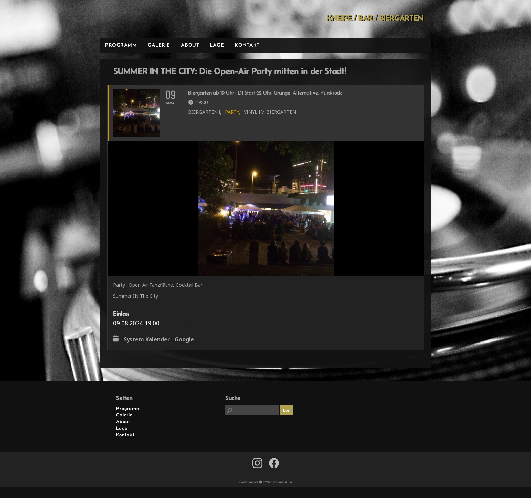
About (190, 45)
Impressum (282, 482)
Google (184, 340)
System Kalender (147, 340)
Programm (121, 45)
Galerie (159, 45)
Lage (217, 45)
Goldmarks (148, 19)
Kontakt (247, 45)
